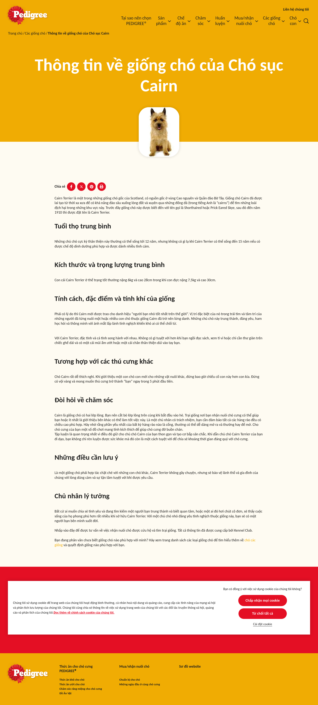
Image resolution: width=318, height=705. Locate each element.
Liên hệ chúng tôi (296, 9)
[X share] (81, 186)
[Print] (101, 186)
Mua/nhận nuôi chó (134, 666)
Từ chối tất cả (262, 613)
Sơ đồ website (190, 666)
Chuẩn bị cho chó (129, 679)
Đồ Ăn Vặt (65, 693)
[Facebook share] (71, 186)
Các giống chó (35, 33)
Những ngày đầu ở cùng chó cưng (139, 684)
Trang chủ (15, 33)
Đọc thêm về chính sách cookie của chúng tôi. (84, 612)
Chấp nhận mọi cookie (262, 600)
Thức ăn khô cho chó (71, 679)
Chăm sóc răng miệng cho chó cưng (80, 689)
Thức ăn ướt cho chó (72, 684)
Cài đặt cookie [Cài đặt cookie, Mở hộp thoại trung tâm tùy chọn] (262, 624)
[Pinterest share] (91, 186)
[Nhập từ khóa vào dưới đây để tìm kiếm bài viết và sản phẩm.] (306, 21)
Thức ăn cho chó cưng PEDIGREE (76, 668)
